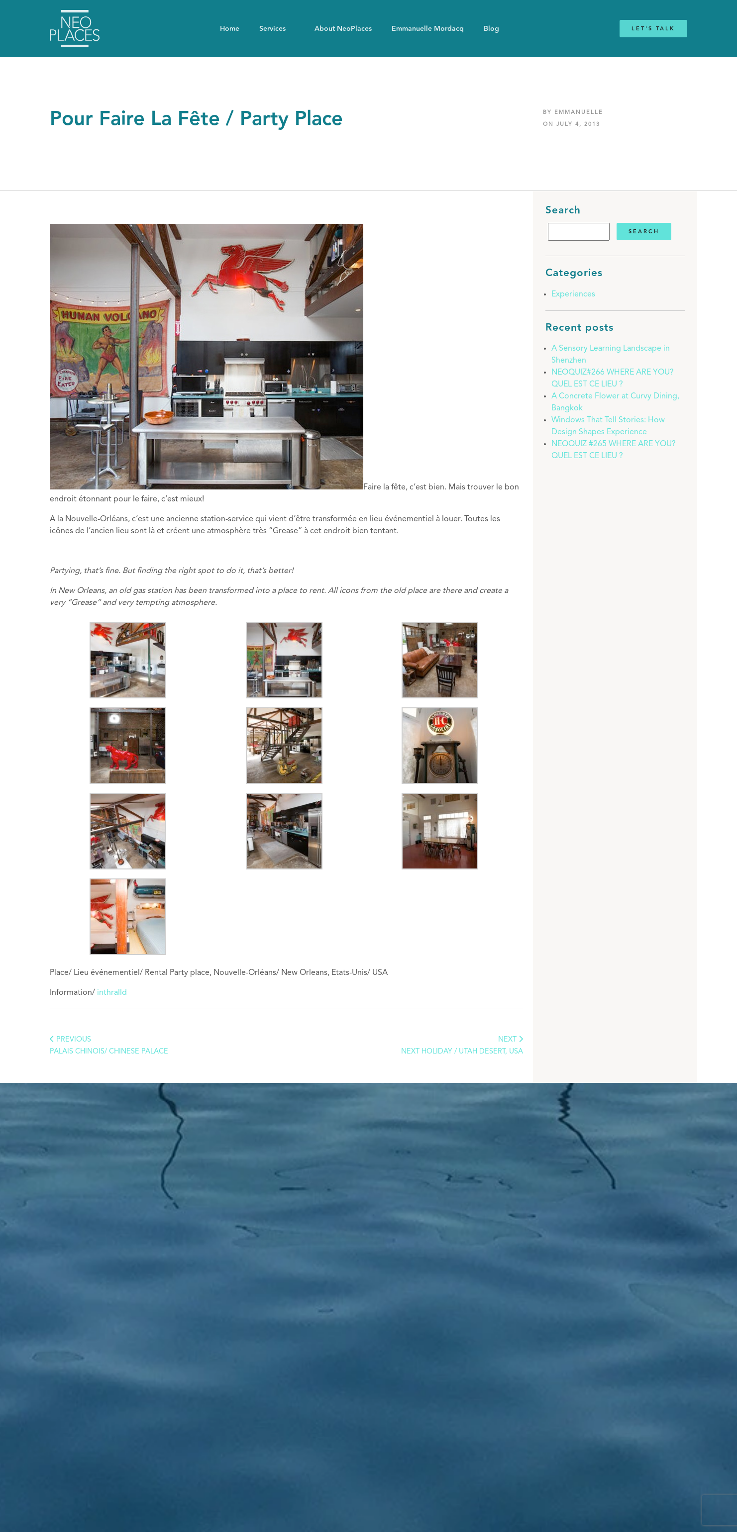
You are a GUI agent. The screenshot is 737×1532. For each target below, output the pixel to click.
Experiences (573, 294)
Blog (491, 28)
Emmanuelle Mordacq (428, 28)
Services (272, 28)
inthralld (112, 993)
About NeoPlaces (343, 28)
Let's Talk (653, 28)
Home (229, 28)
